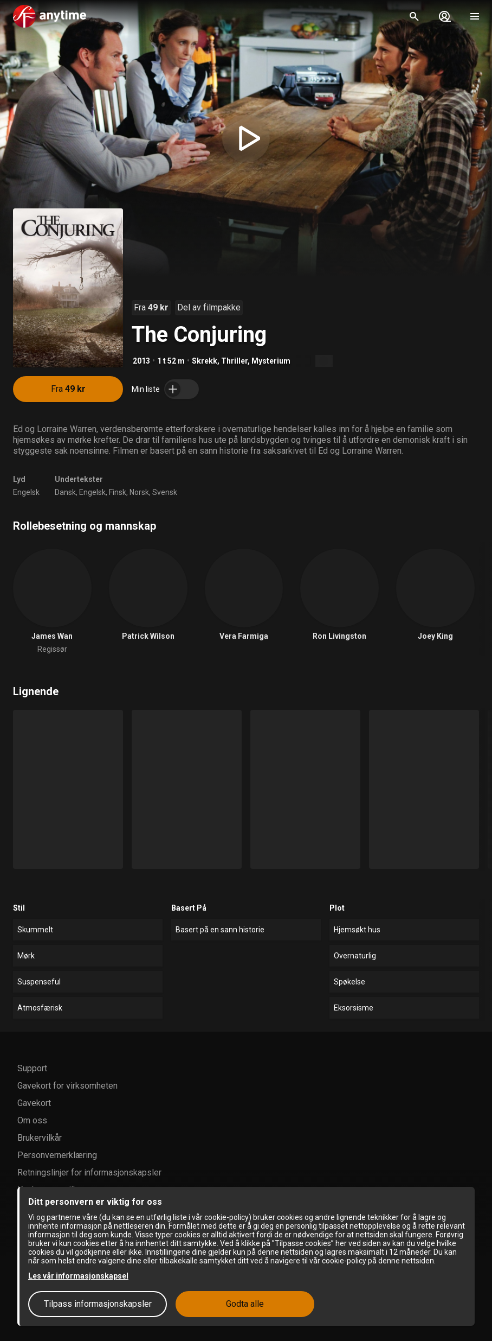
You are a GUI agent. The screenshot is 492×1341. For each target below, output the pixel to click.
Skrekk (204, 361)
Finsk (117, 492)
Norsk (139, 492)
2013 (141, 361)
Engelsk (26, 492)
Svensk (164, 492)
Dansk (65, 492)
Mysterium (270, 361)
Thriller (234, 361)
